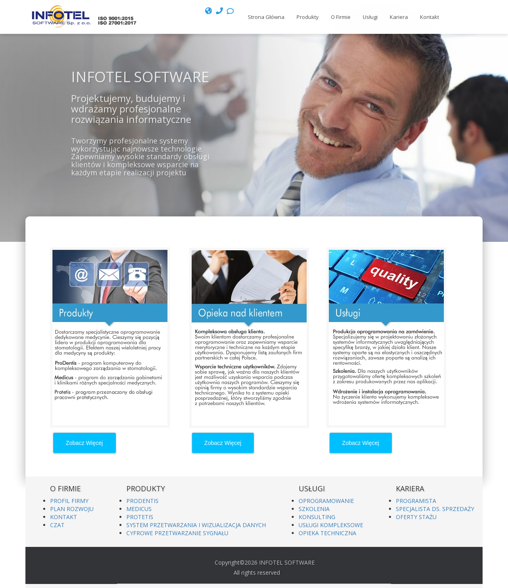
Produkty (308, 17)
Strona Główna (266, 17)
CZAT (57, 525)
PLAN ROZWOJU (72, 509)
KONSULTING (317, 517)
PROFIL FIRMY (69, 501)
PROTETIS (139, 517)
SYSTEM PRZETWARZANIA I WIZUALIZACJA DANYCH (196, 525)
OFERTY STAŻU (416, 517)
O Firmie (341, 17)
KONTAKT (63, 517)
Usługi (370, 17)
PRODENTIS (142, 501)
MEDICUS (139, 509)
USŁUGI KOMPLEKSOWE (331, 525)
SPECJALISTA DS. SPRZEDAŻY (435, 509)
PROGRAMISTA (416, 501)
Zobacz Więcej (84, 443)
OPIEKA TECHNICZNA (327, 533)
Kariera (399, 17)
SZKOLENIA (314, 509)
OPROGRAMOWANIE (326, 501)
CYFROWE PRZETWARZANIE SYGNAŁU (177, 533)
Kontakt (429, 17)
